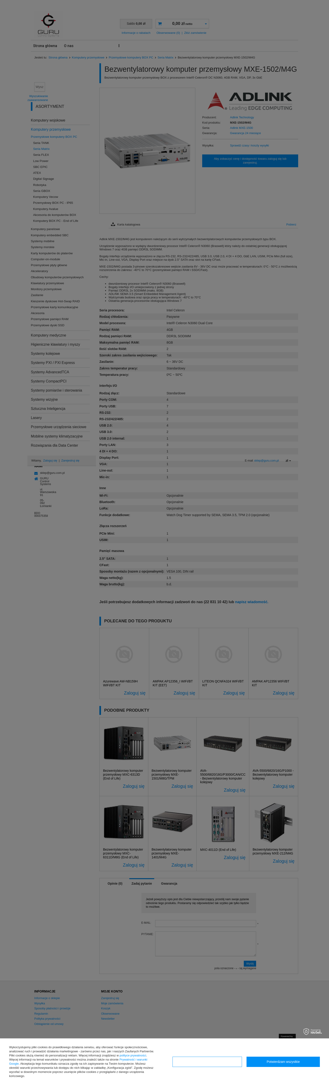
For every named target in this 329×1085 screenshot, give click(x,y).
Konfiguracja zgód (207, 1062)
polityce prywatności (132, 1055)
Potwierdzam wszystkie (283, 1062)
